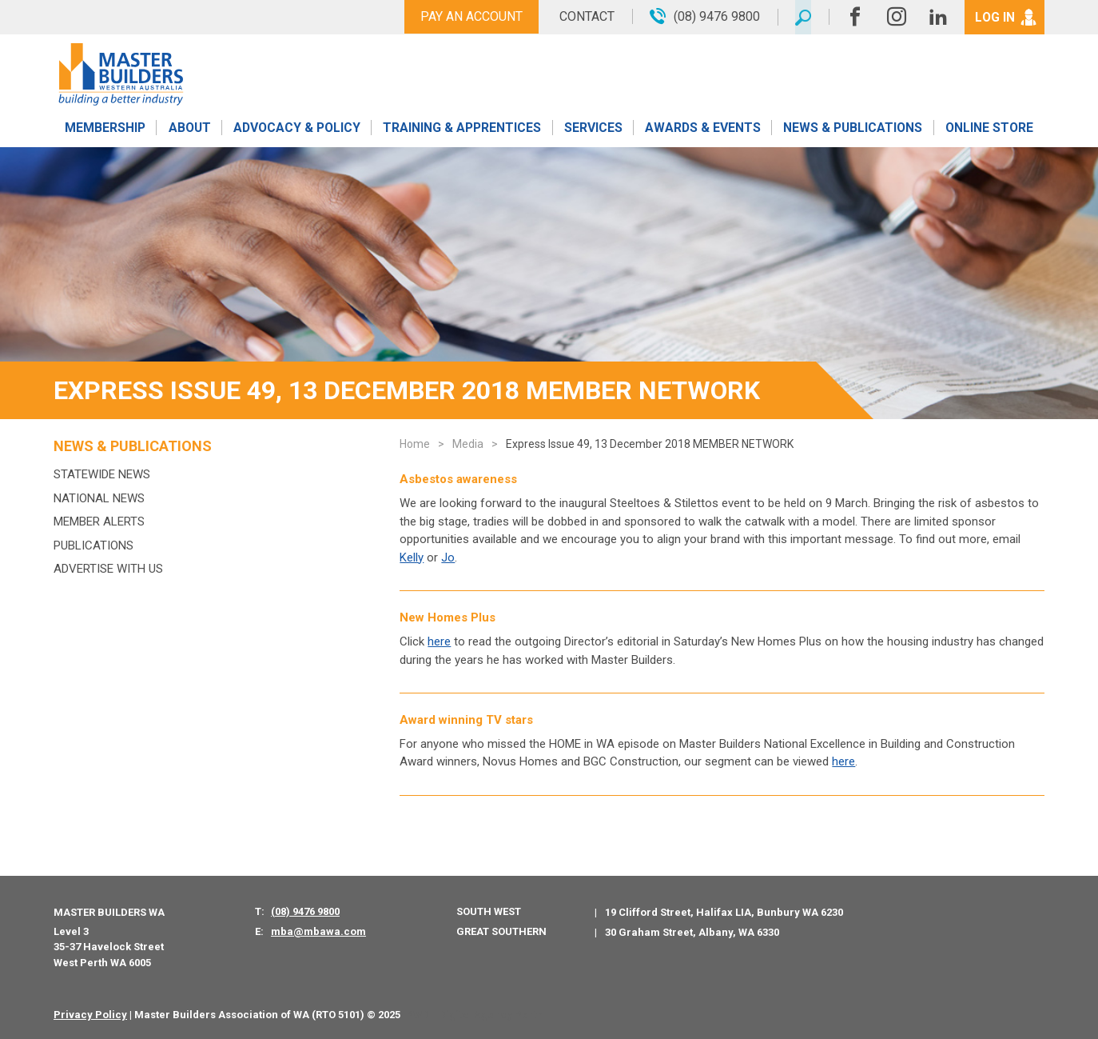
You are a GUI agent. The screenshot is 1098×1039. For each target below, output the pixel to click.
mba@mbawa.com (318, 931)
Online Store (989, 130)
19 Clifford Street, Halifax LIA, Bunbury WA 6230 (724, 912)
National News (99, 498)
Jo (448, 557)
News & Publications (852, 130)
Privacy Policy (90, 1015)
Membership (104, 130)
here (439, 641)
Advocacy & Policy (297, 130)
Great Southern (501, 931)
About (189, 130)
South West (488, 911)
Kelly (412, 557)
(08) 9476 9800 (305, 911)
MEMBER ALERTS (99, 521)
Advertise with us (108, 568)
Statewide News (102, 474)
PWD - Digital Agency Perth (474, 1015)
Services (593, 130)
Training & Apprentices (463, 130)
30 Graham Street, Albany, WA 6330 (692, 932)
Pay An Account (467, 16)
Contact (583, 16)
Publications (93, 545)
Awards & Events (702, 130)
